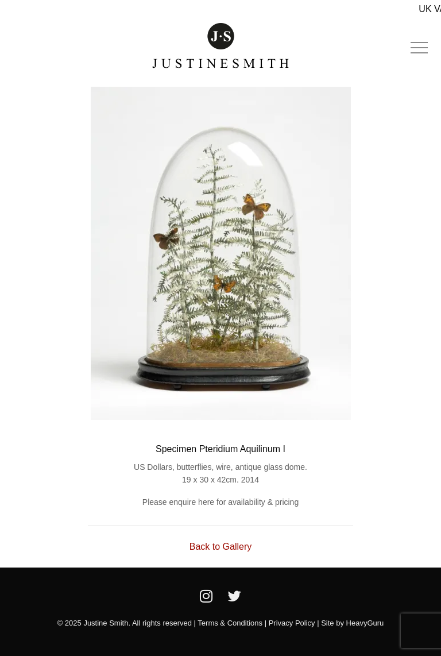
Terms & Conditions (230, 623)
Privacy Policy (292, 623)
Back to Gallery (220, 546)
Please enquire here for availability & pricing (220, 502)
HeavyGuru (365, 623)
